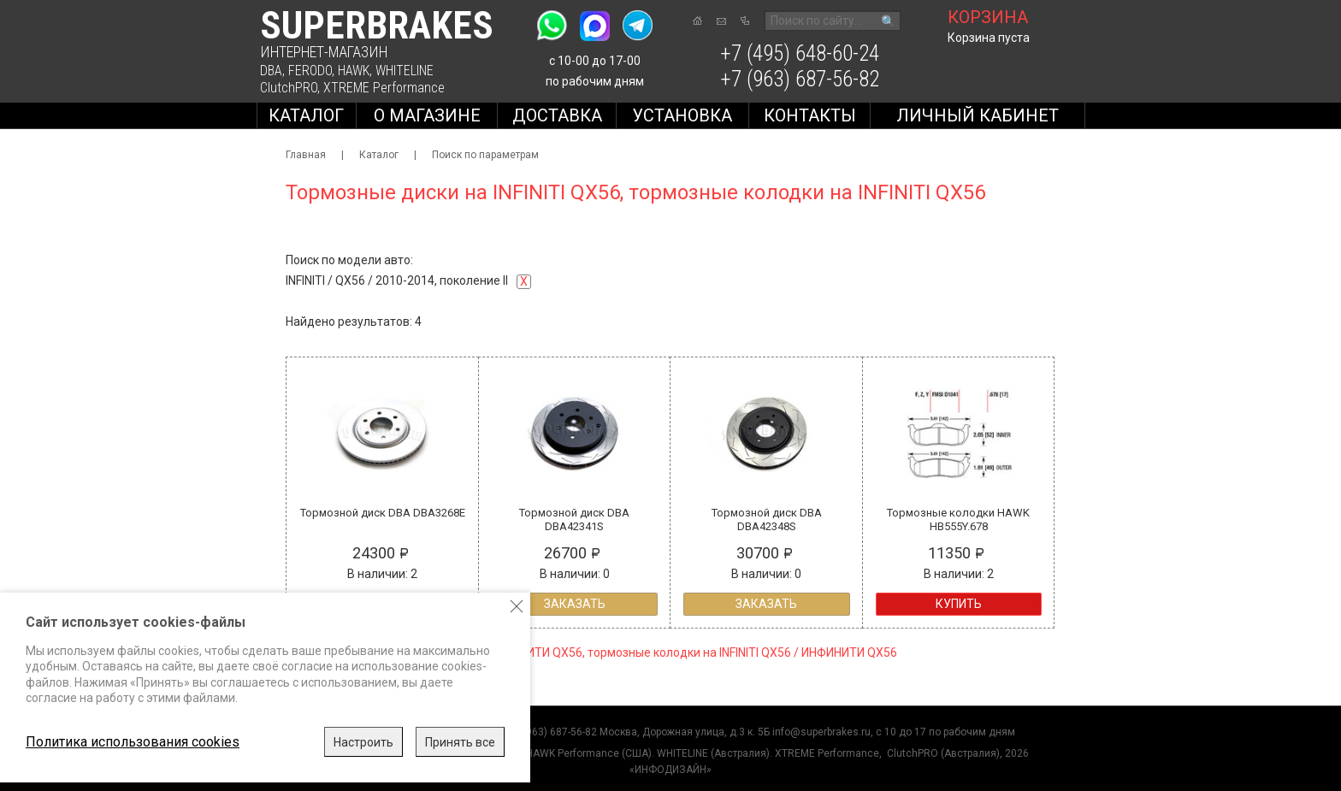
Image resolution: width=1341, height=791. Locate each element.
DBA (271, 70)
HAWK (353, 70)
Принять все (460, 742)
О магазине (427, 115)
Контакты (810, 115)
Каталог (306, 115)
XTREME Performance (384, 88)
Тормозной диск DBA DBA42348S (767, 519)
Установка (682, 115)
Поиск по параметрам (485, 155)
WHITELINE (404, 70)
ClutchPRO (288, 88)
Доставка (557, 115)
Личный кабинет (977, 115)
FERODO (310, 70)
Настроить (363, 742)
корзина (988, 17)
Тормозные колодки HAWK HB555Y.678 (958, 519)
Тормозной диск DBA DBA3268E (382, 512)
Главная (306, 155)
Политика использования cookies (132, 742)
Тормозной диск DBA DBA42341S (574, 519)
